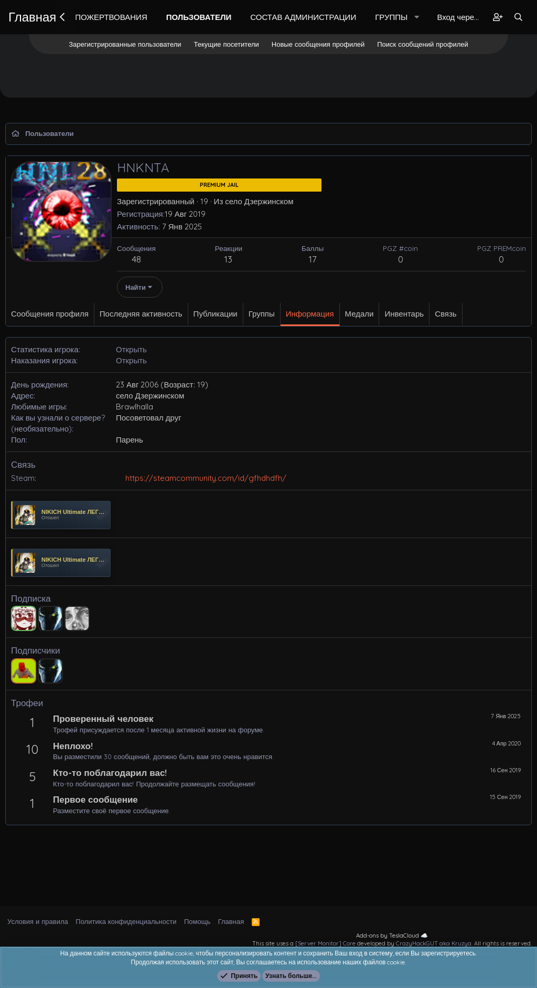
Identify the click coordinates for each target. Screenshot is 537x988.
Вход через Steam (461, 17)
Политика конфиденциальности (126, 921)
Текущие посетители (226, 44)
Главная (32, 17)
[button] (417, 17)
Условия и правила (37, 921)
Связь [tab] (445, 314)
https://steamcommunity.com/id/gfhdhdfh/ (205, 478)
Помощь (197, 921)
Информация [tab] (310, 314)
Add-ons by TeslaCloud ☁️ (392, 935)
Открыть (131, 349)
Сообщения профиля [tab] (50, 314)
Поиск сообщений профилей (422, 44)
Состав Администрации (303, 17)
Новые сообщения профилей (318, 44)
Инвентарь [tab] (404, 314)
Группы (391, 17)
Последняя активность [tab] (141, 314)
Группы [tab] (262, 314)
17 (313, 259)
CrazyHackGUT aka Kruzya (433, 943)
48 (136, 259)
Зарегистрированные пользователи (125, 44)
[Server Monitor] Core (325, 943)
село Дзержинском (259, 201)
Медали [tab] (359, 314)
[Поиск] (518, 17)
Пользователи (199, 17)
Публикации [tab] (216, 314)
